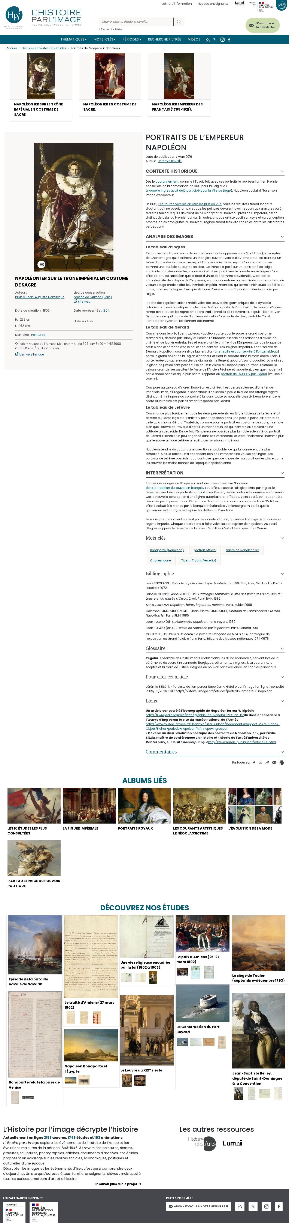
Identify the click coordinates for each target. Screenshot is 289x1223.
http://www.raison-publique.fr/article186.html (242, 742)
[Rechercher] (136, 22)
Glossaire (155, 648)
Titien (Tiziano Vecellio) (198, 560)
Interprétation (164, 473)
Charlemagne (160, 560)
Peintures (38, 335)
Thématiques (72, 39)
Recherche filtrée (164, 39)
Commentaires (161, 752)
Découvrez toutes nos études (44, 48)
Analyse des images (169, 237)
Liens (151, 701)
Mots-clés (103, 39)
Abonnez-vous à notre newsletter (199, 1207)
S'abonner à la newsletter (265, 25)
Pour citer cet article (167, 677)
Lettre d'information (177, 3)
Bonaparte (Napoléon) (167, 550)
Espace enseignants (213, 3)
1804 (106, 311)
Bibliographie (160, 574)
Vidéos (194, 39)
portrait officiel (205, 550)
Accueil (11, 48)
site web (84, 302)
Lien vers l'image (31, 355)
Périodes (130, 39)
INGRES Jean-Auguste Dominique (39, 297)
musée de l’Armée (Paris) (93, 297)
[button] (41, 87)
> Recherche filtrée (110, 29)
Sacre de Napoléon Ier (242, 550)
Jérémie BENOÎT (170, 161)
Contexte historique (172, 171)
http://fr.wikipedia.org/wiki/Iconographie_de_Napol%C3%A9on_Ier (195, 715)
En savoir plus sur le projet (116, 1184)
